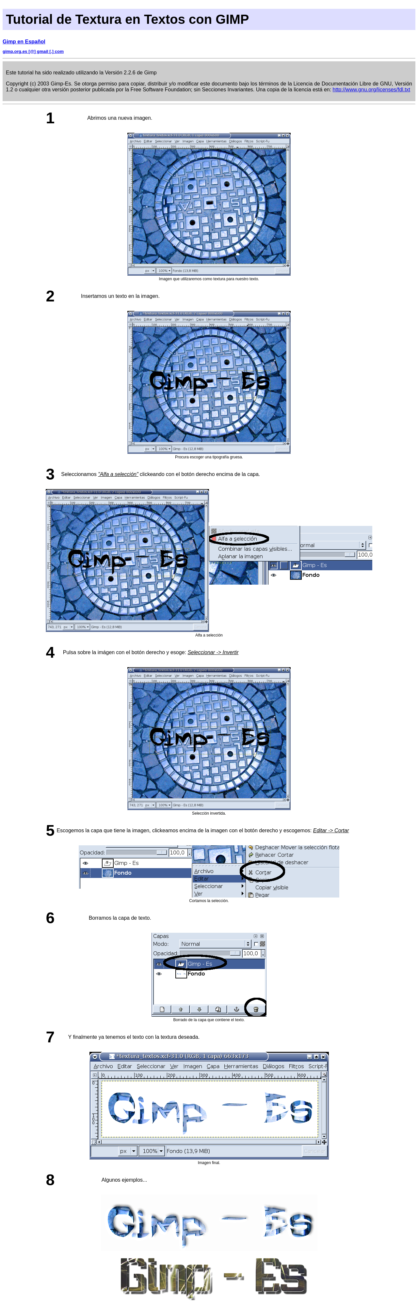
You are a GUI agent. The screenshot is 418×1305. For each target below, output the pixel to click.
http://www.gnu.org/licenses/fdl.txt (371, 89)
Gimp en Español (24, 41)
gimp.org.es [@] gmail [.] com (33, 51)
